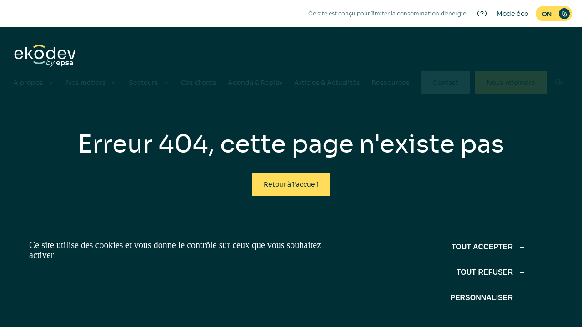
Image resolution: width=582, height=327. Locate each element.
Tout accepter (482, 247)
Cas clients (198, 83)
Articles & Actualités (327, 83)
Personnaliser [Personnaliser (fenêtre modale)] (481, 298)
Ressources (390, 83)
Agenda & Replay (255, 83)
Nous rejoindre (511, 83)
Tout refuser (485, 272)
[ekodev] (45, 56)
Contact (445, 83)
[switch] (554, 13)
